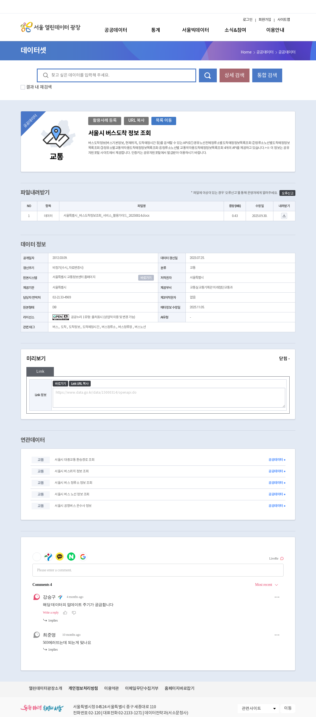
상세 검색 (234, 75)
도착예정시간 (90, 327)
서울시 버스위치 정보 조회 (71, 471)
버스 (55, 327)
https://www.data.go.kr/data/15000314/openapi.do (169, 398)
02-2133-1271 (130, 713)
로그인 (247, 20)
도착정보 (74, 327)
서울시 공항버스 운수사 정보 (73, 506)
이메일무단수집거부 (141, 688)
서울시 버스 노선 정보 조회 (72, 494)
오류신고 (287, 193)
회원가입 (265, 20)
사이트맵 (283, 20)
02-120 (94, 713)
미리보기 (158, 358)
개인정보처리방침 (83, 688)
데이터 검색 (208, 75)
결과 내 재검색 (39, 87)
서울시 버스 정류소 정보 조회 (73, 483)
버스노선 (140, 327)
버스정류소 (109, 327)
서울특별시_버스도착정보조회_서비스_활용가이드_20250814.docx (106, 216)
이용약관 (111, 688)
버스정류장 (125, 327)
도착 (63, 327)
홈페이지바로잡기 (179, 688)
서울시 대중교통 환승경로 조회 (74, 460)
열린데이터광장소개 (45, 688)
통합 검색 (267, 75)
